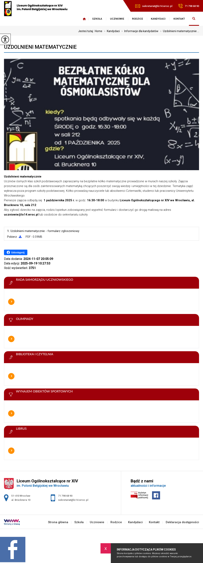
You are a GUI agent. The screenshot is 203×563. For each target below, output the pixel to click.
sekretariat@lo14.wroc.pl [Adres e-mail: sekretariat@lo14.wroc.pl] (73, 499)
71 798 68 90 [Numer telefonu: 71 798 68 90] (65, 495)
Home (98, 31)
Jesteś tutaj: (86, 31)
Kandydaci (158, 18)
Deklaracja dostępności (182, 522)
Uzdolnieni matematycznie (40, 47)
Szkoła (97, 18)
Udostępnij (15, 252)
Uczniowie (117, 18)
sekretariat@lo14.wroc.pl (153, 6)
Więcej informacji (11, 302)
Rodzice (137, 18)
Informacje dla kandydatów (139, 31)
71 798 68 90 (188, 6)
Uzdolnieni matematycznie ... (178, 31)
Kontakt (179, 18)
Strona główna (84, 19)
